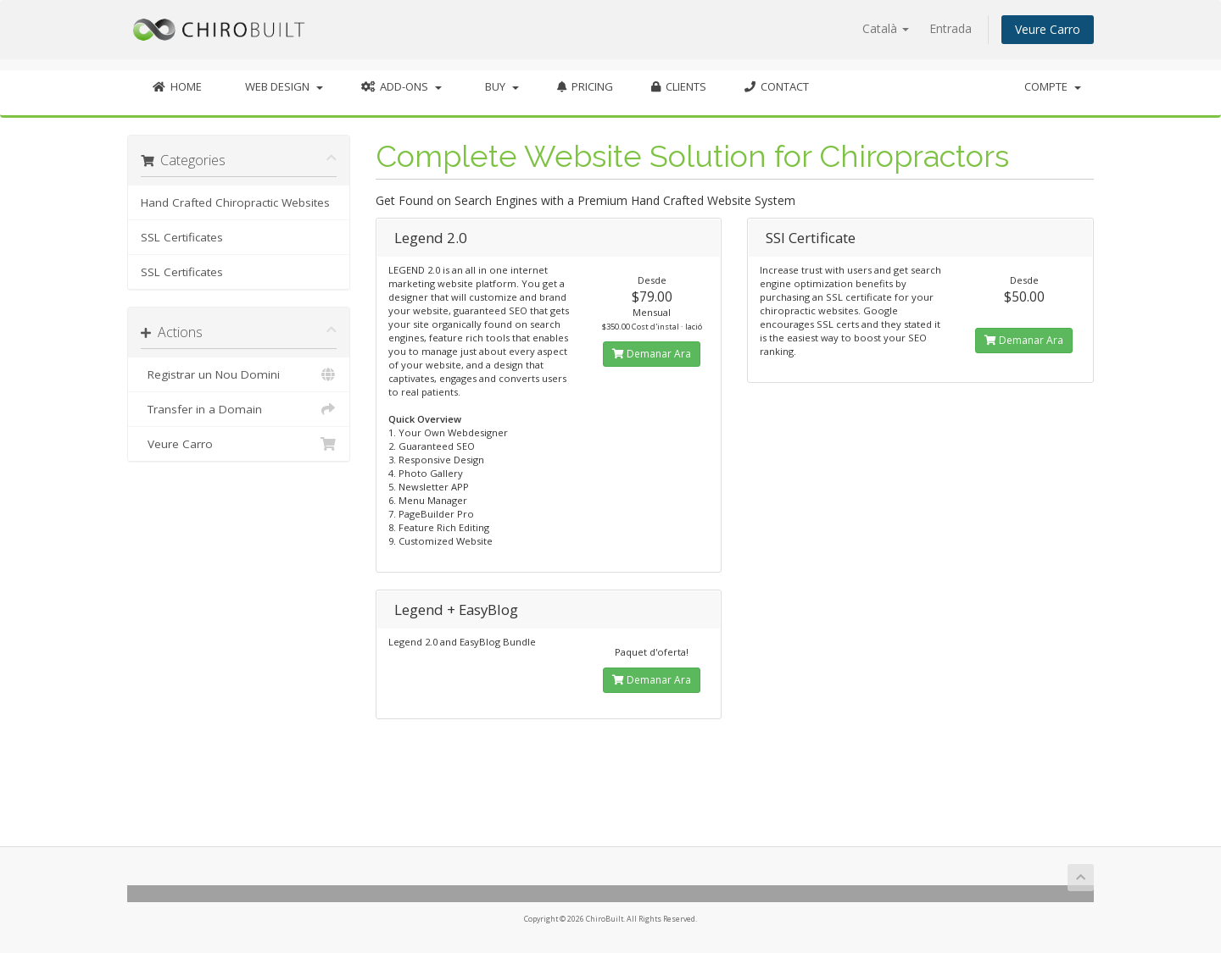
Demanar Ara (651, 353)
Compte (1052, 86)
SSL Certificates (182, 237)
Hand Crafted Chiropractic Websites (235, 202)
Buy (499, 86)
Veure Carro (1047, 29)
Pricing (585, 86)
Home (177, 86)
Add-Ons (401, 86)
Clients (678, 86)
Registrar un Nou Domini (239, 374)
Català (885, 28)
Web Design (281, 86)
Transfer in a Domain (239, 409)
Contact (776, 86)
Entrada (950, 28)
